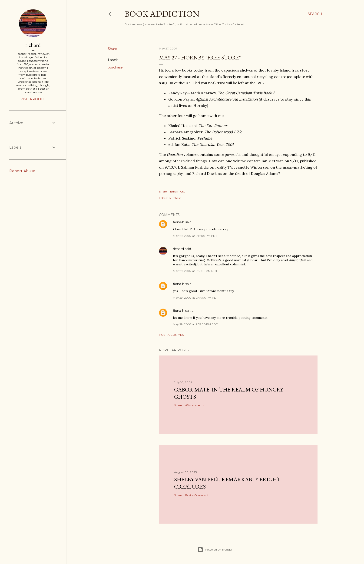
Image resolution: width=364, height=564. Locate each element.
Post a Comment (172, 334)
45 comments (194, 405)
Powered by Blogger (215, 549)
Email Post (177, 191)
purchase (115, 67)
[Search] (315, 14)
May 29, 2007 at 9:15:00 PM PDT (195, 236)
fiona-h (178, 222)
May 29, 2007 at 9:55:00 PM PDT (195, 324)
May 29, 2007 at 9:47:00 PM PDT (195, 297)
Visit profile (33, 99)
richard (178, 249)
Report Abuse (22, 171)
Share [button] (112, 49)
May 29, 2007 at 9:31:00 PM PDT (195, 271)
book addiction (162, 13)
